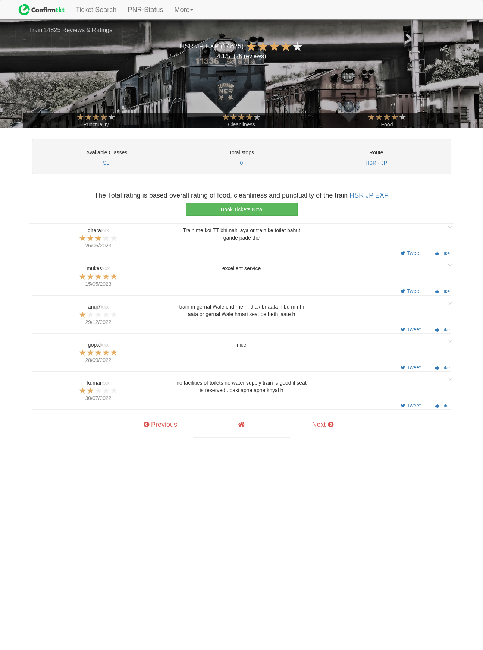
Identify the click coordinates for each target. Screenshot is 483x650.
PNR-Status (145, 9)
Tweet (411, 253)
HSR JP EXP (369, 195)
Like (442, 253)
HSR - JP (376, 163)
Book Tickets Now (241, 209)
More (183, 9)
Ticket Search (99, 9)
